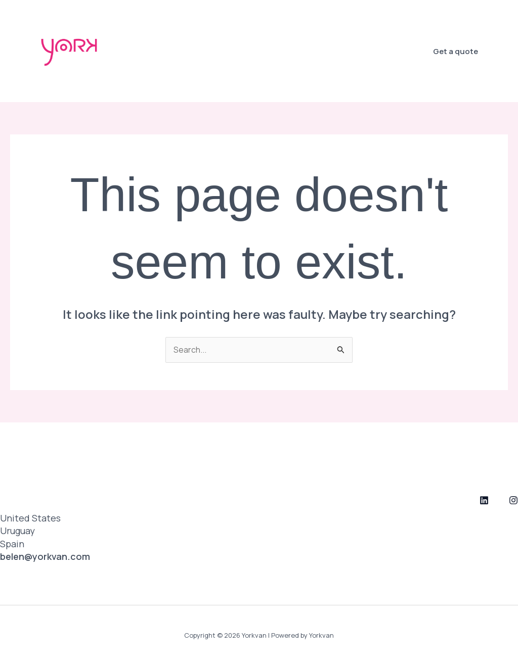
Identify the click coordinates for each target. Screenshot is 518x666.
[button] (455, 51)
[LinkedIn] (484, 500)
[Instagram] (513, 500)
